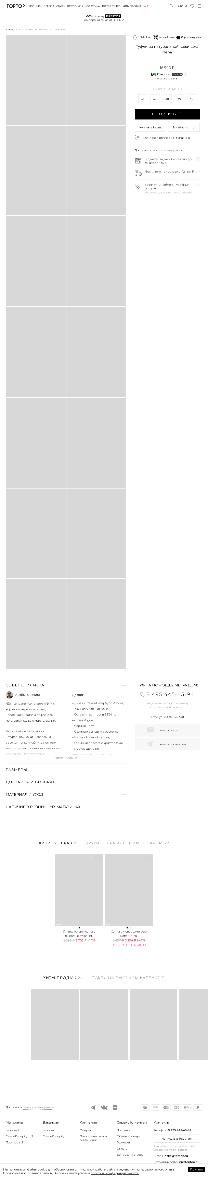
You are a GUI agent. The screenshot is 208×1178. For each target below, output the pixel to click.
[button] (66, 685)
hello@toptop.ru (176, 1156)
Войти (182, 6)
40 (192, 99)
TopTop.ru (16, 6)
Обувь (60, 6)
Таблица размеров (167, 89)
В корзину (167, 114)
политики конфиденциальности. (115, 1173)
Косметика (92, 6)
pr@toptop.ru (189, 1162)
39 (179, 99)
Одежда (48, 6)
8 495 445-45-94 (179, 1130)
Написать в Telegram (176, 1138)
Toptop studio (111, 6)
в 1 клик (150, 127)
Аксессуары (75, 6)
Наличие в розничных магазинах (167, 138)
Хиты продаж (132, 6)
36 (142, 99)
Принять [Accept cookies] (196, 1169)
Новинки (35, 6)
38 (167, 99)
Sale (146, 6)
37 (155, 99)
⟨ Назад (10, 29)
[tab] (57, 845)
